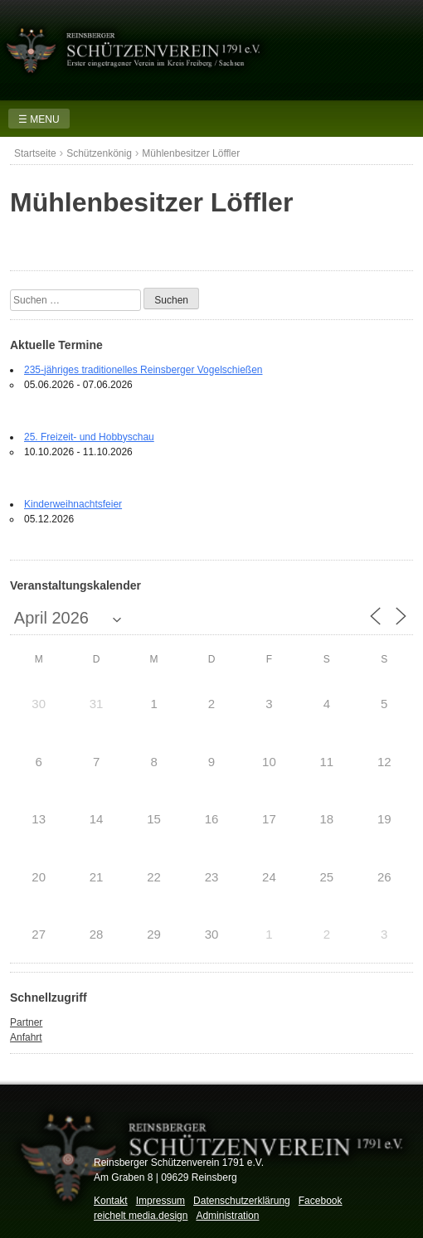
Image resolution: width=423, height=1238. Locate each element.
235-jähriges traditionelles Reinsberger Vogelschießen (143, 370)
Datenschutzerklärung (241, 1200)
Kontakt (111, 1200)
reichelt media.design (140, 1215)
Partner (26, 1022)
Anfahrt (26, 1037)
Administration (227, 1215)
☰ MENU (39, 119)
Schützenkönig (99, 153)
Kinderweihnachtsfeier (73, 504)
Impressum (160, 1200)
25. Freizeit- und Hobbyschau (89, 437)
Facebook (321, 1200)
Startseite (35, 153)
